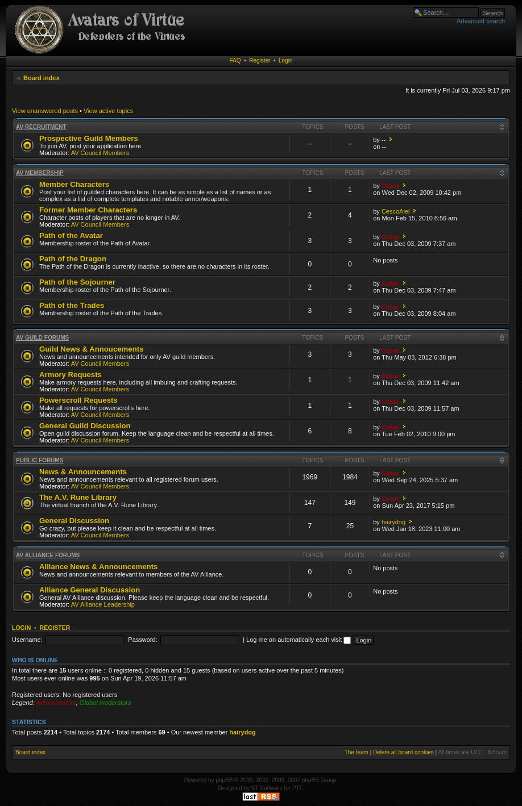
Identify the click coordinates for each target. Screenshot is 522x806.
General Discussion (74, 520)
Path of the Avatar (71, 235)
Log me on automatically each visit (298, 639)
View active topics (108, 110)
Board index (41, 77)
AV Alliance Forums (48, 555)
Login (285, 60)
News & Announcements (83, 471)
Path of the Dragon (72, 258)
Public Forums (39, 460)
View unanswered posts (45, 110)
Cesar (390, 185)
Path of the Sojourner (77, 282)
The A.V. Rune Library (78, 497)
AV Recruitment (41, 127)
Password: (142, 639)
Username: (27, 639)
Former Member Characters (88, 210)
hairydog (393, 522)
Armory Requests (70, 374)
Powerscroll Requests (78, 400)
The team (356, 752)
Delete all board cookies (403, 752)
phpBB (224, 780)
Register (259, 60)
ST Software (267, 788)
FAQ (235, 60)
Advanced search (481, 21)
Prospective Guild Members (88, 138)
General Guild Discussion (85, 425)
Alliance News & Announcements (98, 566)
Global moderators (105, 702)
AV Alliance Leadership (103, 604)
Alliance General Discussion (89, 590)
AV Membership (40, 173)
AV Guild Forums (42, 338)
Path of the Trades (71, 305)
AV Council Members (100, 152)
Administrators (56, 702)
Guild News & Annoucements (91, 349)
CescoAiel (396, 211)
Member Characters (74, 184)
